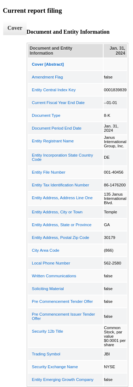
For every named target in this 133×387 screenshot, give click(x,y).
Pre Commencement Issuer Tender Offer (63, 316)
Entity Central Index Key (54, 90)
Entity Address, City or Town (57, 212)
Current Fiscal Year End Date (58, 102)
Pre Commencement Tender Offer (62, 301)
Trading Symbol (46, 354)
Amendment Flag (47, 77)
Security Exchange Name (55, 367)
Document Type (46, 115)
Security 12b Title (47, 331)
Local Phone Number (51, 263)
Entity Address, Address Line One (62, 198)
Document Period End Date (57, 128)
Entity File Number (49, 172)
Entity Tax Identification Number (60, 185)
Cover (14, 28)
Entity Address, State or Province (62, 225)
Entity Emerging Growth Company (63, 379)
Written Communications (54, 276)
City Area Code (45, 250)
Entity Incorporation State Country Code (62, 157)
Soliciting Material (48, 289)
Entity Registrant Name (53, 141)
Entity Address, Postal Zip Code (60, 237)
